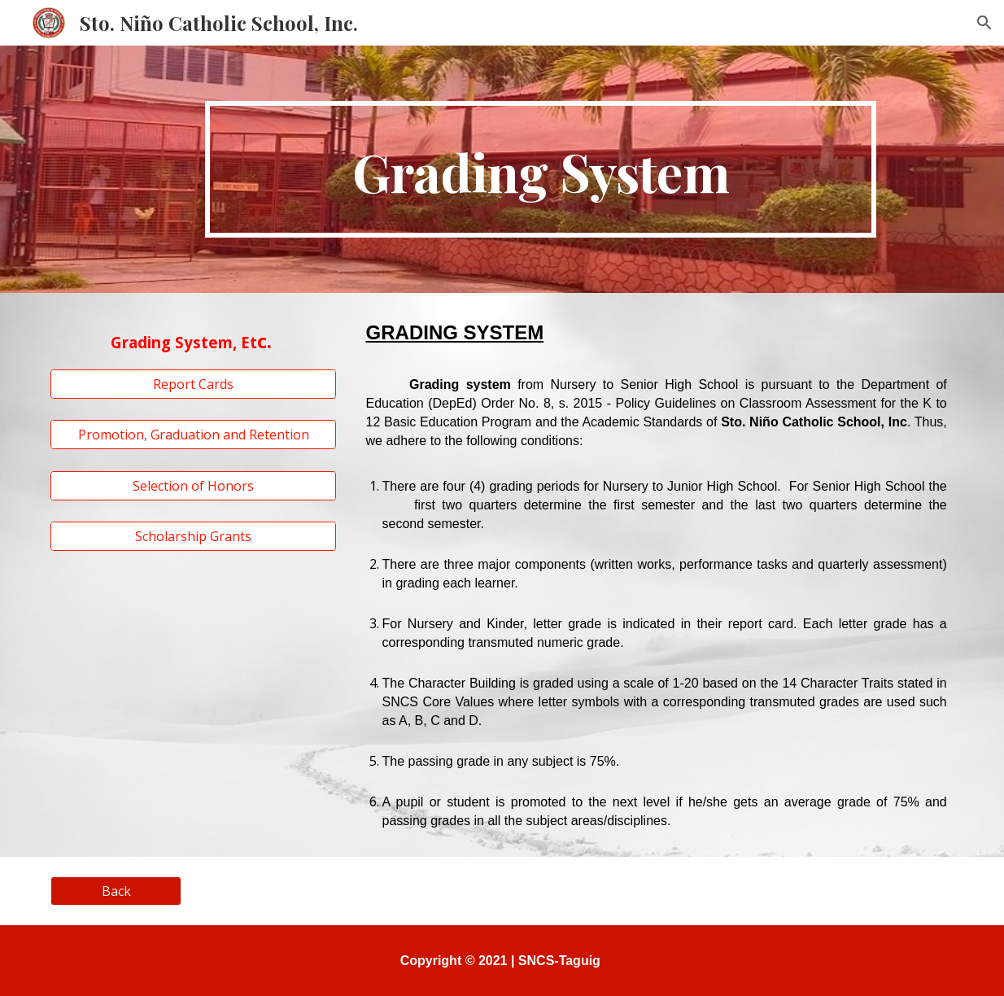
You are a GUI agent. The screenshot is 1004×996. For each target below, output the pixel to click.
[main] (540, 169)
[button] (984, 22)
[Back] (116, 891)
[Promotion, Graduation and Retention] (193, 434)
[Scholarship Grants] (193, 536)
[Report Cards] (193, 384)
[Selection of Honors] (193, 486)
